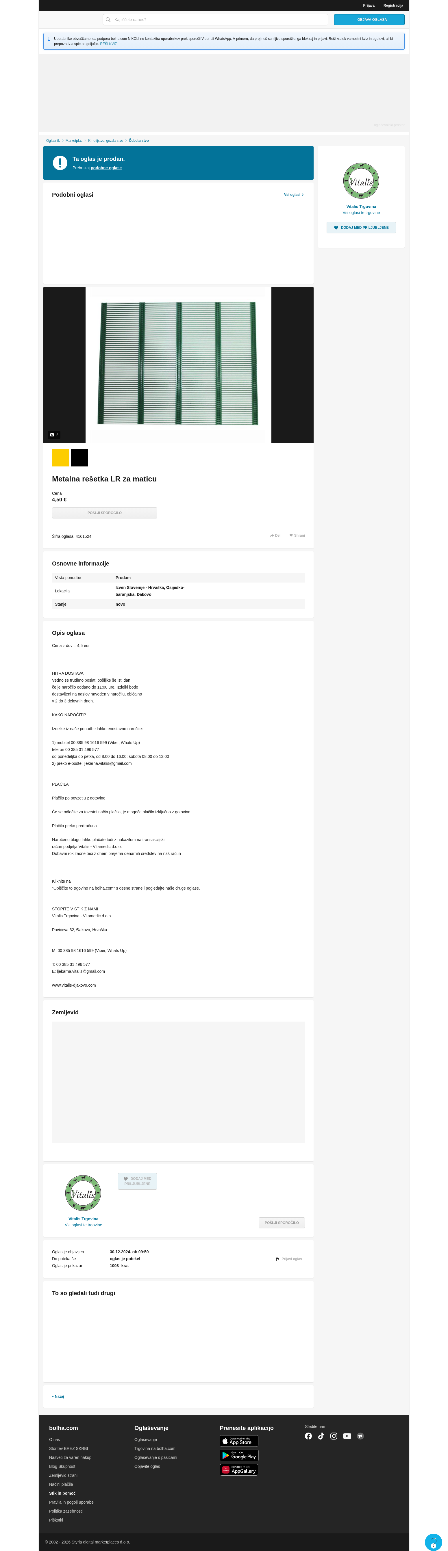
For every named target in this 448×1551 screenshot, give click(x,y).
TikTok (321, 1436)
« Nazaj (58, 1396)
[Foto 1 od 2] (60, 457)
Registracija (393, 5)
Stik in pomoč (62, 1493)
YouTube (347, 1436)
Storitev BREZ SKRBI (68, 1448)
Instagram (333, 1436)
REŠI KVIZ (108, 44)
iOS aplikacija (239, 1441)
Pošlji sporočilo (105, 513)
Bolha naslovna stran (69, 19)
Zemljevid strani (63, 1475)
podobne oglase (106, 167)
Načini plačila (61, 1484)
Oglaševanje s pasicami (155, 1457)
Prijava (369, 5)
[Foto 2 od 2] (79, 457)
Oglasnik (53, 141)
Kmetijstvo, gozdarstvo (105, 141)
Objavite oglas (147, 1466)
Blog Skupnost (62, 1466)
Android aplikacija (239, 1455)
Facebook (308, 1436)
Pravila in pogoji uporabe (71, 1502)
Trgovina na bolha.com (154, 1448)
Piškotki (56, 1520)
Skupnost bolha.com (360, 1436)
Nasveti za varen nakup (70, 1457)
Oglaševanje (145, 1439)
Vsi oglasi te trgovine (83, 1225)
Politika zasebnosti (66, 1511)
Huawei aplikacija (239, 1470)
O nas (54, 1439)
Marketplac (74, 141)
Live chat (433, 1542)
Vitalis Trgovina (83, 1219)
